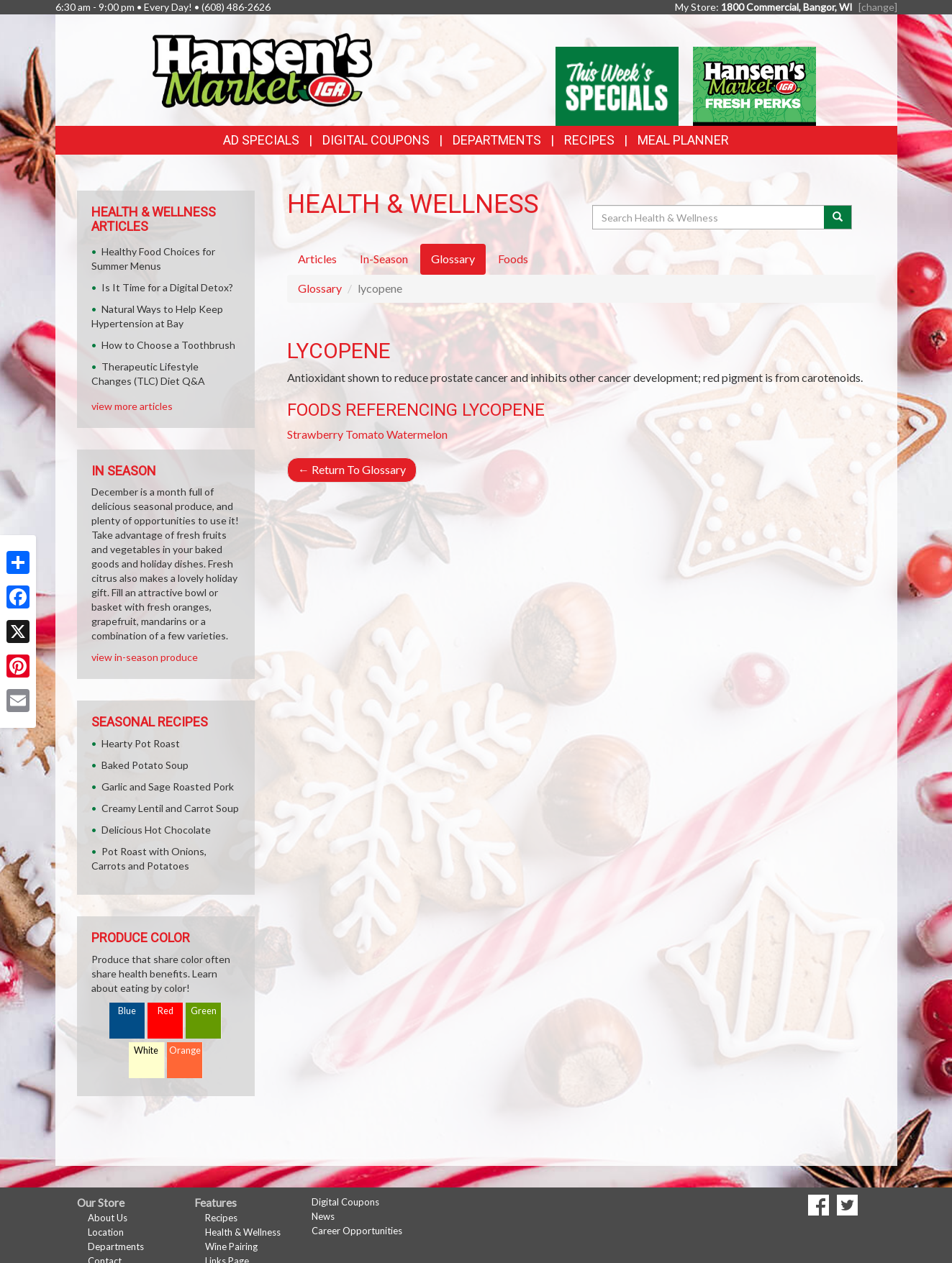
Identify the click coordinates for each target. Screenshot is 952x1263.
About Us (107, 1217)
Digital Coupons (376, 139)
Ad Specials (261, 139)
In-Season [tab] (384, 258)
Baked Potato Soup (145, 765)
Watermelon (417, 434)
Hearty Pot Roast (140, 743)
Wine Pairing (231, 1246)
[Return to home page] (261, 69)
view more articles (132, 406)
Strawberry (315, 434)
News (323, 1216)
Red (165, 1011)
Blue (127, 1011)
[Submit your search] (838, 217)
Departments (116, 1246)
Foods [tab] (513, 258)
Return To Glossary (352, 469)
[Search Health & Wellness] (709, 217)
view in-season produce (144, 657)
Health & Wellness (243, 1232)
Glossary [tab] (453, 258)
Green (204, 1011)
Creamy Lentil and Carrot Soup (170, 808)
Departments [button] (497, 139)
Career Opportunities (357, 1230)
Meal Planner (683, 139)
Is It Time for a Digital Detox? (167, 287)
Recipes (589, 139)
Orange (185, 1050)
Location (106, 1232)
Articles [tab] (317, 258)
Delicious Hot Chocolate (156, 830)
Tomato (364, 434)
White (146, 1050)
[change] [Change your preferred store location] (877, 7)
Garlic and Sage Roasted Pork (167, 786)
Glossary (320, 288)
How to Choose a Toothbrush (168, 345)
